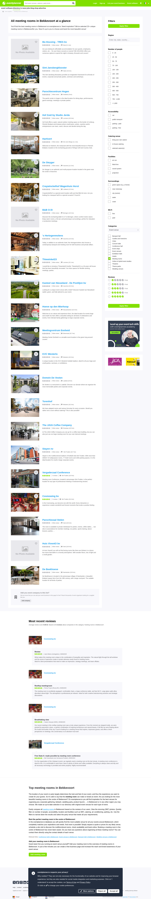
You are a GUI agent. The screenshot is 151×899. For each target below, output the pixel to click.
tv (25, 8)
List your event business (116, 3)
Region (111, 35)
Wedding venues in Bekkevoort (106, 837)
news (31, 8)
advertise (58, 8)
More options (87, 891)
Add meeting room (37, 854)
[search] (73, 3)
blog (43, 8)
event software (7, 8)
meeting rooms (48, 809)
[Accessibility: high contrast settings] (141, 3)
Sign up (102, 3)
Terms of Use (71, 882)
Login (95, 3)
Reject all (101, 891)
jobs (37, 8)
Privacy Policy (85, 882)
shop (49, 8)
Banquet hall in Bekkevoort (87, 837)
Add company (26, 600)
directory (18, 8)
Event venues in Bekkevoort (68, 837)
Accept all (114, 891)
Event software (132, 3)
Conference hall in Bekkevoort (48, 837)
